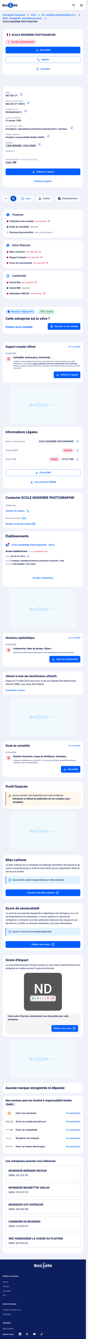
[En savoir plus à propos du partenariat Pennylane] (73, 1146)
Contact (44, 198)
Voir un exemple (74, 347)
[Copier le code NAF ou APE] (71, 128)
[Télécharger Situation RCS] (77, 459)
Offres (5, 1282)
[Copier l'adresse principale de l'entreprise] (39, 144)
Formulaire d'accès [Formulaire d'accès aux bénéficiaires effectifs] (15, 690)
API (4, 1295)
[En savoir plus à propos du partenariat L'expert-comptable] (73, 1130)
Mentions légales (43, 181)
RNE (14, 162)
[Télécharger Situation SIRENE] (77, 450)
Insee (8, 162)
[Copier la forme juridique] (48, 136)
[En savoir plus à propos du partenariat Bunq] (73, 1121)
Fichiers (6, 1286)
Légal (26, 198)
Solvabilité (43, 50)
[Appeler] (43, 59)
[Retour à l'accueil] (43, 1265)
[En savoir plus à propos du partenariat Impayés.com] (73, 1138)
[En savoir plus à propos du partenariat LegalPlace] (73, 1113)
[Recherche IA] (13, 198)
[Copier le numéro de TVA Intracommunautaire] (25, 111)
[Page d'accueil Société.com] (10, 5)
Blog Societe (8, 1329)
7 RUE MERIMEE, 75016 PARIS (21, 145)
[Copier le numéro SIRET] (28, 103)
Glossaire (7, 1314)
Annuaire (7, 1291)
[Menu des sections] (5, 198)
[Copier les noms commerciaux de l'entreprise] (77, 441)
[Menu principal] (81, 5)
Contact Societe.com (12, 1310)
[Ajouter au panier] (67, 374)
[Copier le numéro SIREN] (21, 94)
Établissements (67, 198)
